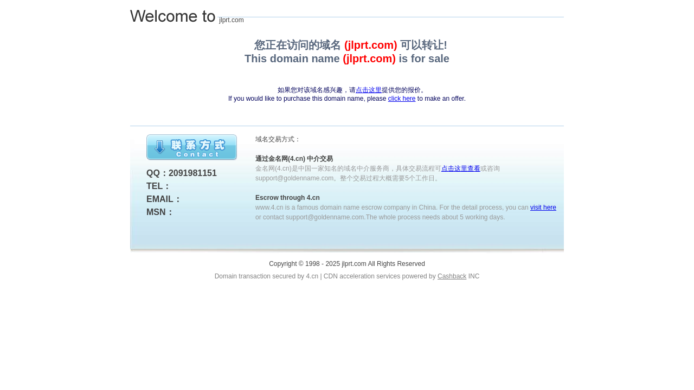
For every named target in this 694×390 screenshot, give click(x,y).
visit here (543, 207)
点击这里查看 (460, 168)
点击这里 (369, 90)
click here (402, 98)
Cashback (452, 276)
